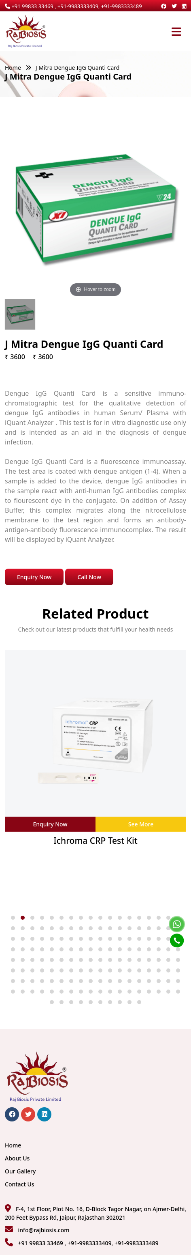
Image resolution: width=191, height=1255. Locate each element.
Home (13, 67)
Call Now (89, 577)
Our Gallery (20, 1171)
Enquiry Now (34, 577)
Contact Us (19, 1184)
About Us (17, 1158)
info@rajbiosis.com (43, 1230)
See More (141, 824)
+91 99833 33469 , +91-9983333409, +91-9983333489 (73, 6)
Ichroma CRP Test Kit (95, 841)
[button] (13, 918)
